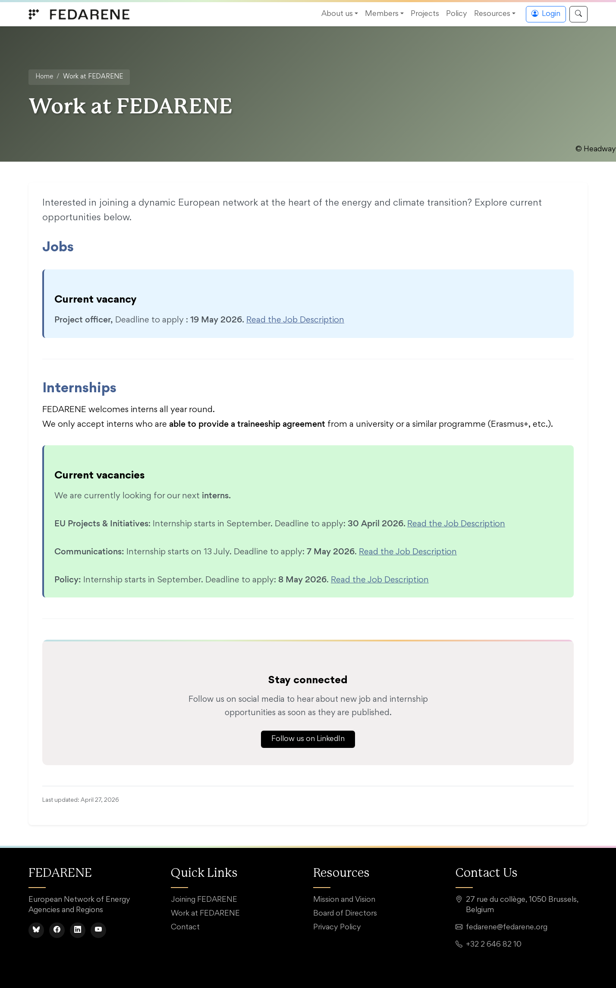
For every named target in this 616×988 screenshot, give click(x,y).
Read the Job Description (295, 320)
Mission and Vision (344, 900)
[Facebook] (57, 930)
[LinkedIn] (77, 930)
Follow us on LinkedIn (308, 739)
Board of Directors (345, 913)
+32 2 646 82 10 (494, 944)
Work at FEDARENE (205, 913)
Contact (185, 927)
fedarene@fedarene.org (506, 927)
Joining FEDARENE (204, 900)
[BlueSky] (36, 930)
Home (44, 77)
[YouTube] (98, 930)
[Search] (578, 14)
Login (545, 14)
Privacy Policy (337, 927)
